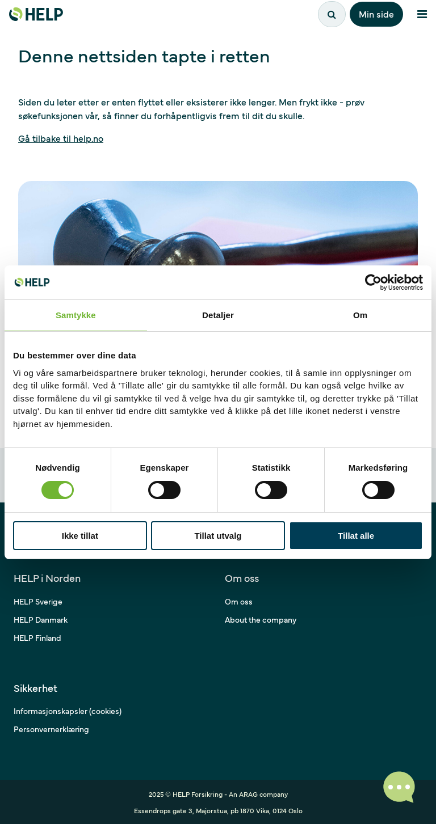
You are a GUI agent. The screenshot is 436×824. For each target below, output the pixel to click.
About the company (260, 619)
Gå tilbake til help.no (60, 138)
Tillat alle (356, 535)
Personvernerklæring (51, 728)
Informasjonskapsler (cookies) (67, 710)
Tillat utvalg (217, 535)
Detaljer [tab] (218, 315)
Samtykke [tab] (76, 315)
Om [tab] (360, 315)
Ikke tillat (80, 535)
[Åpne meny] (422, 14)
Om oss (239, 601)
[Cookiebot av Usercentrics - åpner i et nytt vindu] (373, 282)
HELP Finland (37, 637)
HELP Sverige (38, 601)
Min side (376, 13)
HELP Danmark (41, 619)
